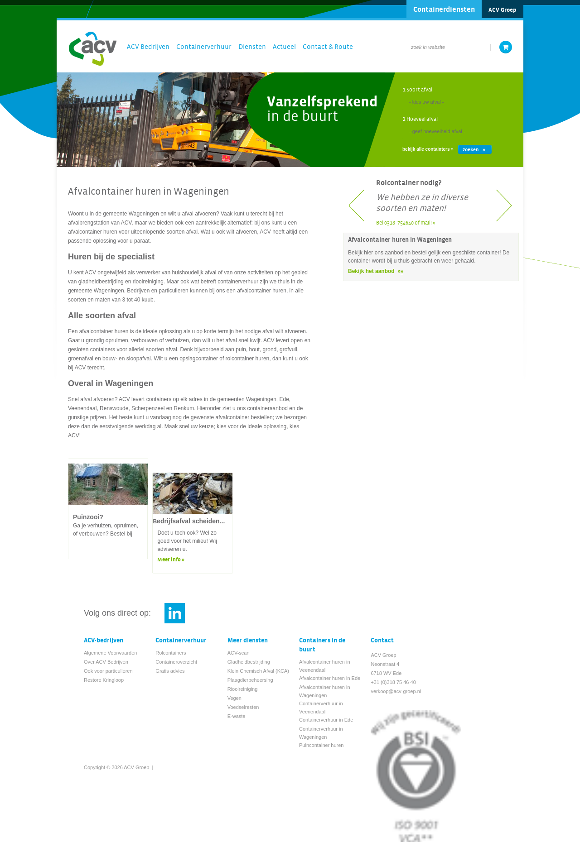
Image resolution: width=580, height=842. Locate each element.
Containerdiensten (444, 9)
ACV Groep (502, 10)
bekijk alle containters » (428, 149)
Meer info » (170, 560)
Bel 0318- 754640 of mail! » (405, 223)
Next (503, 203)
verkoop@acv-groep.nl (396, 691)
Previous (358, 203)
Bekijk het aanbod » (374, 271)
